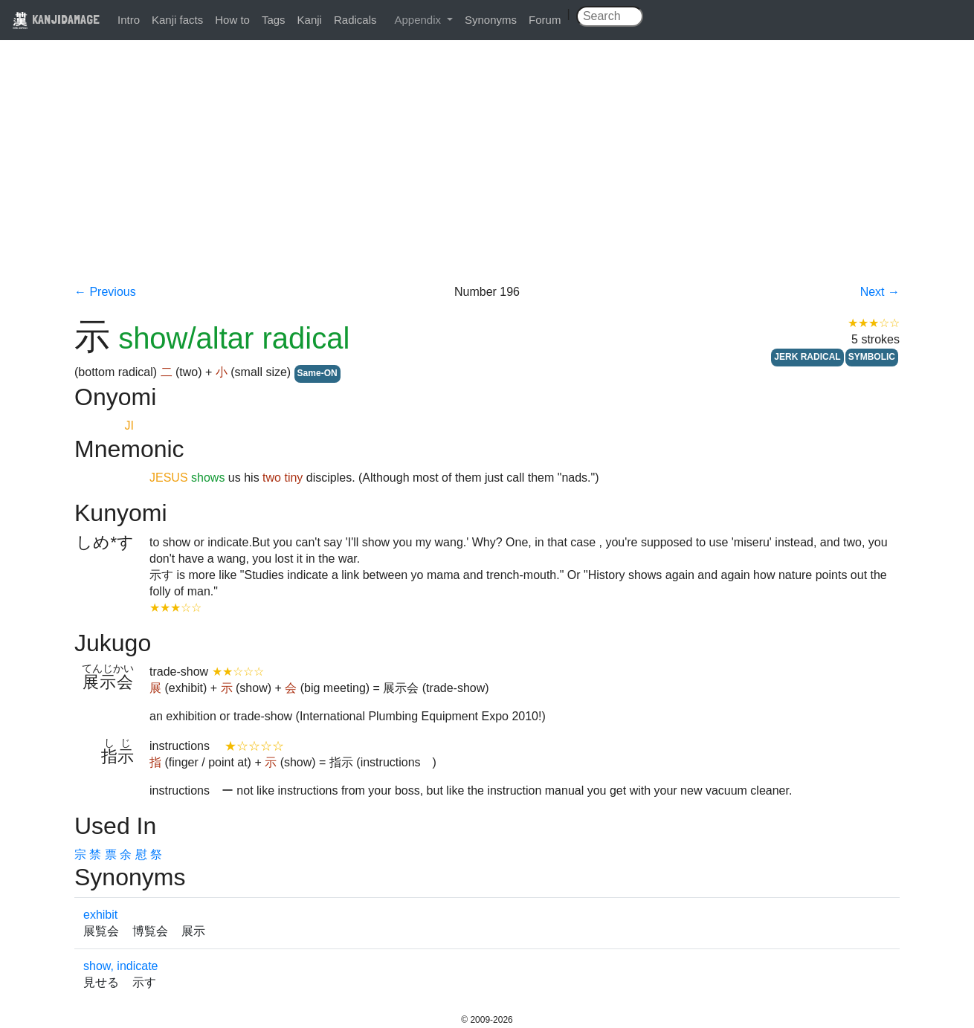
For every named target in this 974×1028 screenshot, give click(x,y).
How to (232, 19)
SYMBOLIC (871, 357)
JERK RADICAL (807, 357)
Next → (880, 291)
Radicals (355, 19)
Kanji (309, 19)
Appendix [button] (419, 19)
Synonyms (491, 19)
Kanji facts (177, 19)
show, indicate (120, 966)
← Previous (105, 291)
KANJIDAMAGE (56, 19)
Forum (545, 19)
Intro (128, 19)
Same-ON (317, 373)
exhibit (100, 914)
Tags (274, 19)
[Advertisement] (487, 172)
